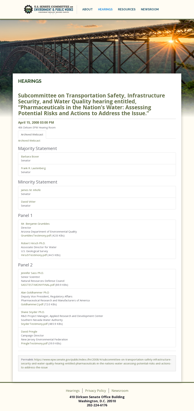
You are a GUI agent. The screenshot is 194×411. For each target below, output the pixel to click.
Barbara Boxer (30, 156)
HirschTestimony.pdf (34, 255)
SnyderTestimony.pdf (34, 324)
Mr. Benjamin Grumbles (35, 223)
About (87, 9)
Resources (127, 9)
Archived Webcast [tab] (32, 134)
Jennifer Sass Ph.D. (32, 273)
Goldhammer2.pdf (32, 304)
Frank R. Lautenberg (33, 168)
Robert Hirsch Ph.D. (33, 243)
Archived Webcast (29, 140)
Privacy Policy (95, 390)
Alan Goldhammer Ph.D (35, 292)
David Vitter (28, 201)
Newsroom (150, 9)
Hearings (105, 9)
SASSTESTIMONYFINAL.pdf (38, 284)
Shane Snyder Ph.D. (33, 312)
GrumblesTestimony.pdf (36, 235)
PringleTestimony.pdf (34, 343)
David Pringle (29, 331)
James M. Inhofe (31, 190)
